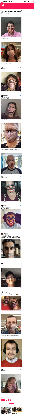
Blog (7, 1)
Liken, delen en (3, 4)
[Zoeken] (30, 1)
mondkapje (7, 397)
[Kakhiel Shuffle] (32, 1)
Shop (11, 1)
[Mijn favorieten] (28, 1)
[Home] (1, 1)
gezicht (1, 397)
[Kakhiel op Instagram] (27, 1)
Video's (9, 1)
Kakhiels (4, 1)
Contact (25, 1)
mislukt (4, 397)
